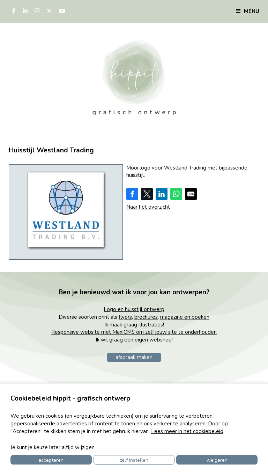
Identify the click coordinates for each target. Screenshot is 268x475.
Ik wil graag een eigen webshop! (134, 339)
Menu (247, 11)
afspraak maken (134, 357)
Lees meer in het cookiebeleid (187, 431)
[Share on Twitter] (147, 194)
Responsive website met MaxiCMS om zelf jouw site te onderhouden (134, 332)
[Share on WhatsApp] (176, 194)
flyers (125, 317)
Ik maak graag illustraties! (134, 324)
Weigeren (217, 460)
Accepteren (51, 460)
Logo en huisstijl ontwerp (134, 309)
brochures (146, 317)
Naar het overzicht (148, 206)
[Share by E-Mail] (191, 194)
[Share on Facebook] (132, 194)
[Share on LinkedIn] (162, 194)
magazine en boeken (184, 317)
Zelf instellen (134, 460)
